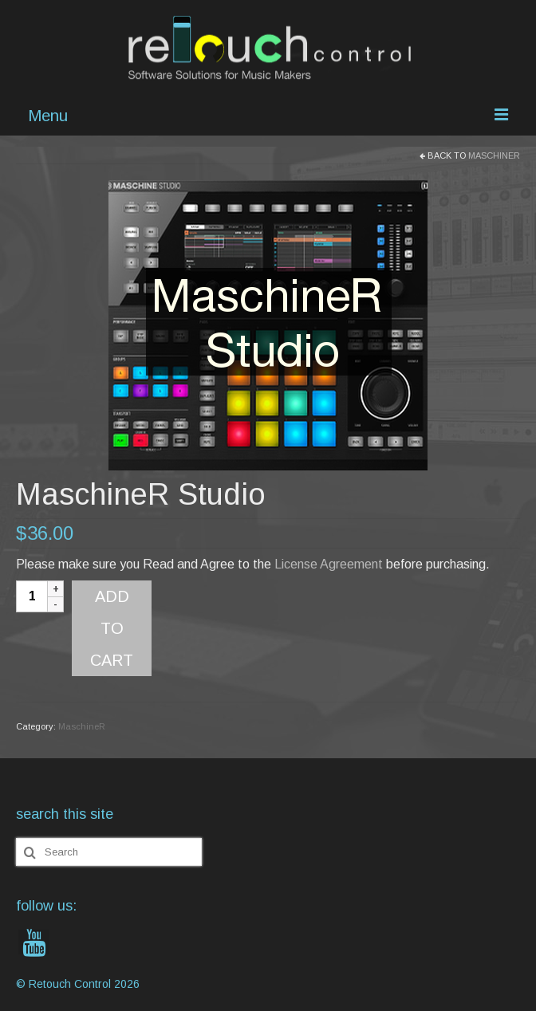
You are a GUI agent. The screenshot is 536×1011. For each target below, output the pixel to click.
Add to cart (111, 628)
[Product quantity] (32, 596)
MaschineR (494, 155)
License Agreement (328, 564)
